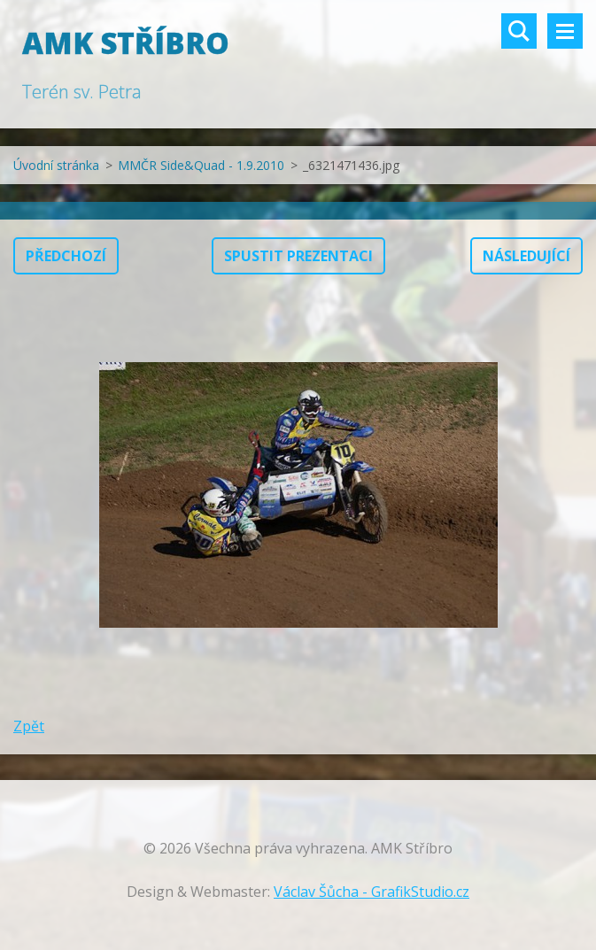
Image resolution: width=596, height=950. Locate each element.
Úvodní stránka (56, 165)
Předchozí (66, 256)
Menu (565, 31)
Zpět (28, 726)
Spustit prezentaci (298, 256)
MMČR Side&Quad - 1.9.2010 (201, 165)
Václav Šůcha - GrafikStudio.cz (371, 891)
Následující (526, 256)
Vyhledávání (519, 31)
